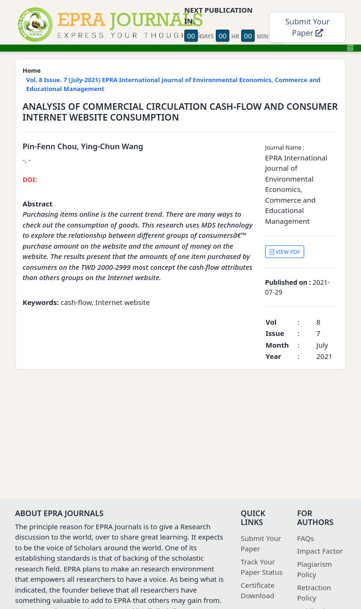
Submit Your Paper (307, 27)
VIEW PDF (284, 251)
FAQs (305, 538)
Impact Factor (320, 551)
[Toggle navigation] (350, 48)
